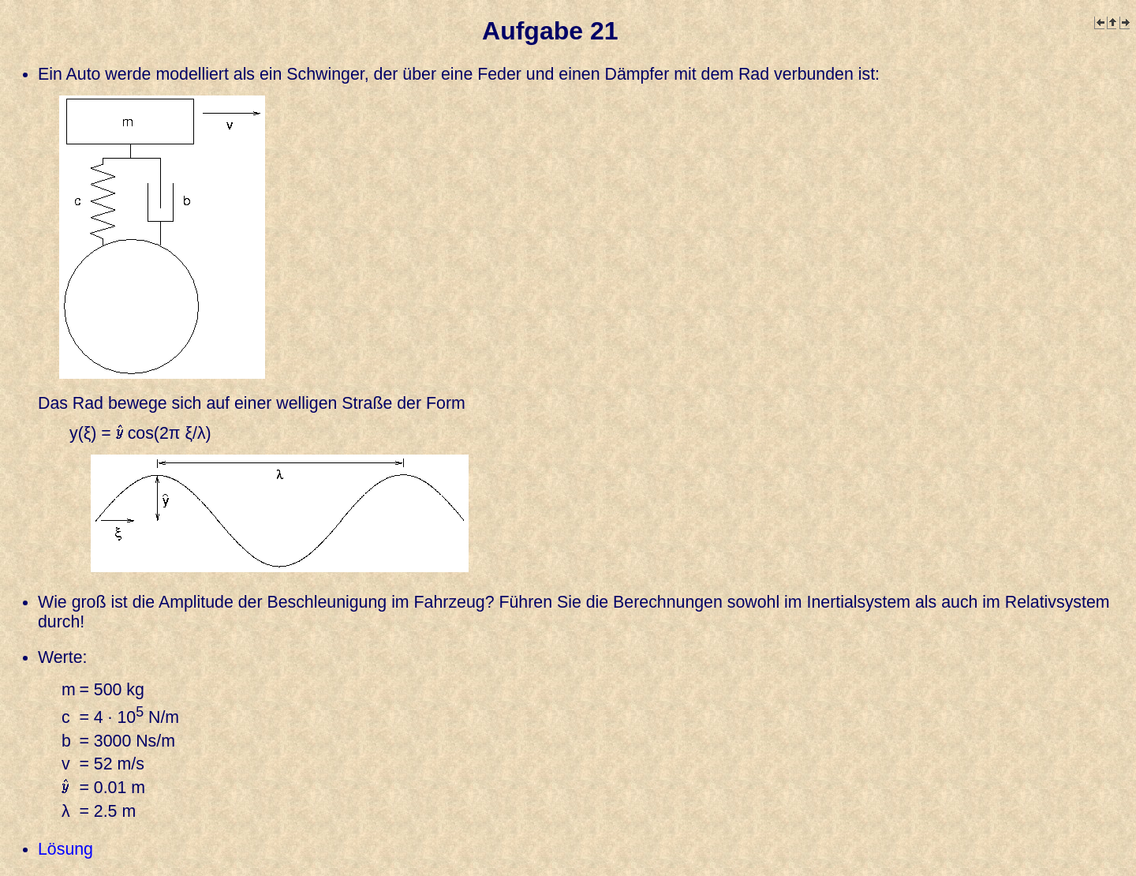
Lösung (65, 849)
